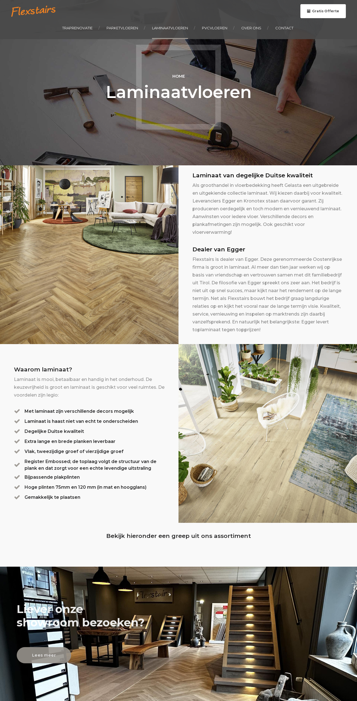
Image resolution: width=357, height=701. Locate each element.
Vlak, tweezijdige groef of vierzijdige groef (74, 451)
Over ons (251, 28)
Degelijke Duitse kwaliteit (54, 431)
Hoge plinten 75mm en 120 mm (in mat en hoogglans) (85, 487)
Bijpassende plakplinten (52, 477)
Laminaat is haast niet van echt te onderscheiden (81, 421)
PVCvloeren (214, 28)
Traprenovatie (77, 28)
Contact (284, 28)
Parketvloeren (122, 28)
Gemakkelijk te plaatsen (52, 497)
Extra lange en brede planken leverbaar (70, 441)
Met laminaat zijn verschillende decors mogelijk (79, 411)
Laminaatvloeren (170, 28)
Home (178, 76)
